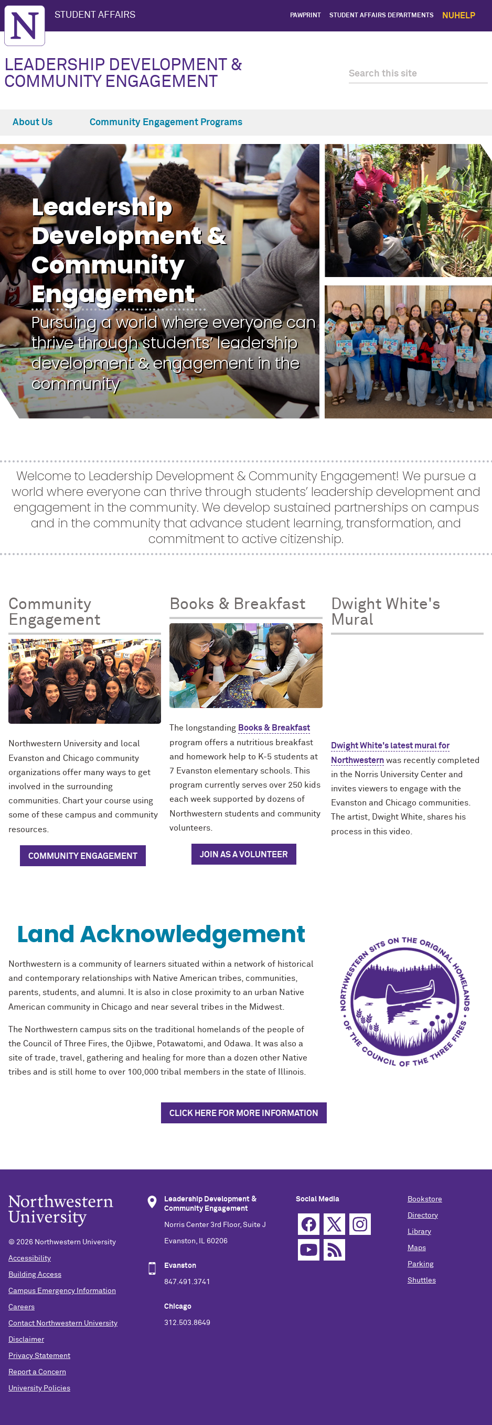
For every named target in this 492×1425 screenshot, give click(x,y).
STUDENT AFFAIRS (95, 15)
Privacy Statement (39, 1356)
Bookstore (425, 1199)
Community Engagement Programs (172, 122)
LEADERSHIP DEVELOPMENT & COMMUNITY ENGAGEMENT (123, 74)
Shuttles (422, 1280)
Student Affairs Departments (381, 16)
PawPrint (305, 16)
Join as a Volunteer (244, 854)
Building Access (34, 1274)
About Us (39, 122)
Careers (21, 1307)
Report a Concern (37, 1372)
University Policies (39, 1388)
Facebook (308, 1224)
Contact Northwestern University (62, 1323)
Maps (417, 1248)
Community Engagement (82, 856)
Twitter (334, 1224)
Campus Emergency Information (62, 1291)
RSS (334, 1250)
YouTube (308, 1250)
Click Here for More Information (243, 1113)
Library (419, 1231)
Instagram (360, 1224)
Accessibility (29, 1258)
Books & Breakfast (274, 728)
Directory (423, 1215)
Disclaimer (26, 1339)
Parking (421, 1264)
